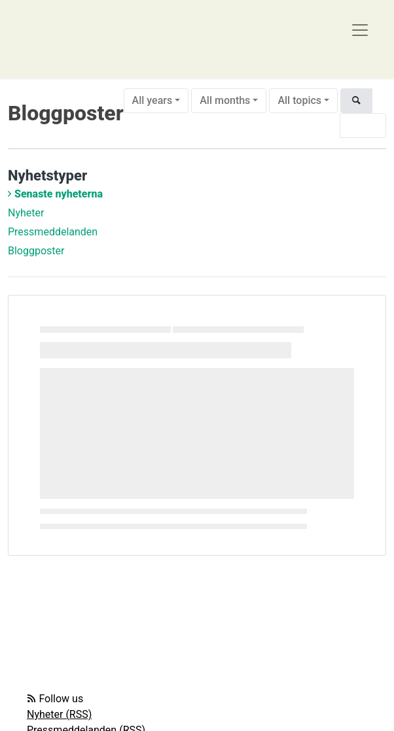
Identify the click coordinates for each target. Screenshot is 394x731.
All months (225, 100)
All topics (299, 100)
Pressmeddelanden (53, 232)
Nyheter (26, 213)
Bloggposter (36, 251)
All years (152, 100)
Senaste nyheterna (58, 194)
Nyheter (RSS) (59, 714)
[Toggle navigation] (360, 30)
